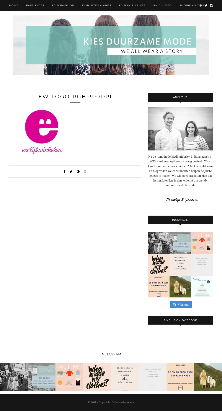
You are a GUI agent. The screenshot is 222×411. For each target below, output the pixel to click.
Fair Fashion (63, 5)
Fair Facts (35, 5)
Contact (16, 16)
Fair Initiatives (132, 5)
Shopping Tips (191, 5)
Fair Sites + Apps (96, 5)
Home (14, 5)
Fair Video (162, 5)
